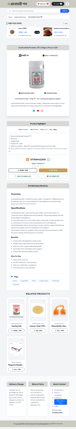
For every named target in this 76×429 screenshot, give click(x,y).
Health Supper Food (20, 17)
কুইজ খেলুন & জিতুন (61, 404)
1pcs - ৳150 (16, 371)
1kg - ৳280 (38, 332)
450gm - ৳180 (16, 332)
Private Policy (59, 392)
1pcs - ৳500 (59, 332)
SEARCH (65, 11)
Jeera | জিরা (23, 29)
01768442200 (24, 36)
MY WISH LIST (53, 178)
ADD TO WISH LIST (22, 178)
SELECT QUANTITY (38, 165)
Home (10, 17)
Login (56, 408)
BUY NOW (53, 172)
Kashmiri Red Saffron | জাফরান (65, 29)
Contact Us (58, 400)
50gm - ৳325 (23, 172)
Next (65, 23)
